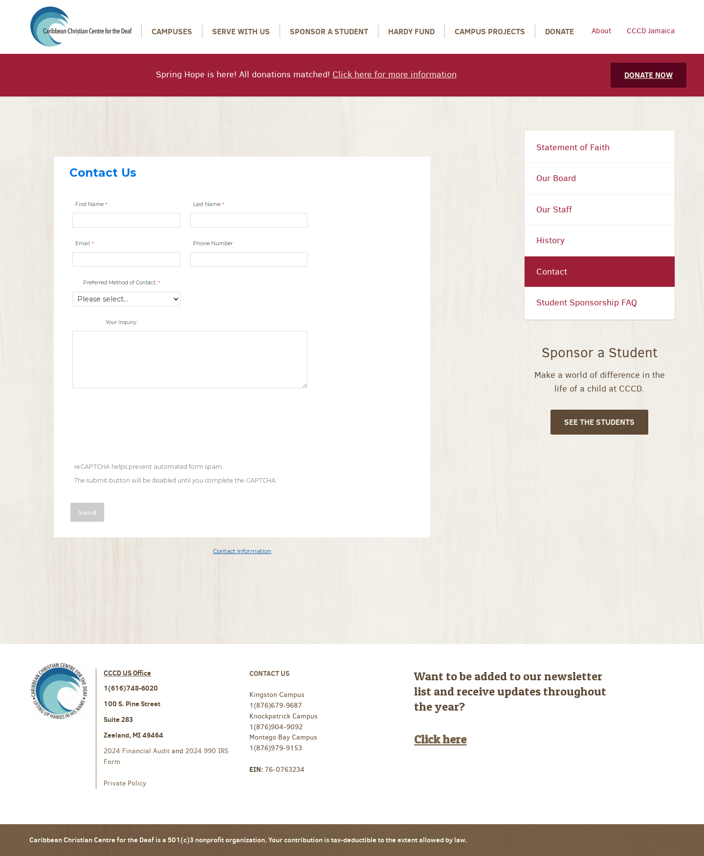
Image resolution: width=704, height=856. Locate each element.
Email (82, 243)
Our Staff (554, 209)
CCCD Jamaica (651, 31)
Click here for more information (394, 74)
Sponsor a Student (329, 31)
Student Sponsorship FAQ (586, 302)
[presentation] (145, 427)
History (550, 240)
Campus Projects (490, 31)
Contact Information (242, 551)
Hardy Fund (411, 31)
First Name (89, 204)
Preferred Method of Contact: (119, 282)
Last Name (206, 204)
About (601, 31)
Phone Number (213, 243)
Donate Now (648, 74)
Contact (551, 272)
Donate (559, 31)
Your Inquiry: (121, 322)
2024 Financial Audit (138, 751)
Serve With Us (241, 31)
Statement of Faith (573, 147)
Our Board (556, 178)
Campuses (172, 31)
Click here (440, 739)
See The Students (599, 421)
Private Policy (125, 783)
